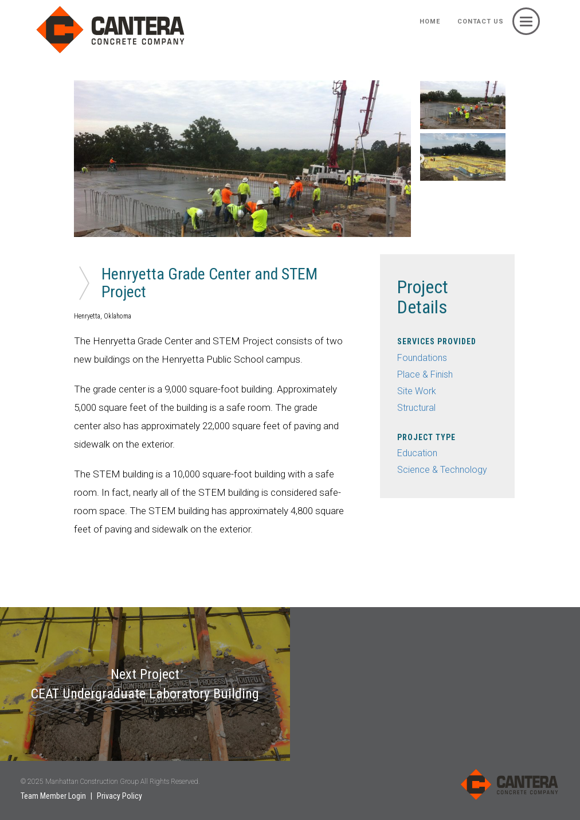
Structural (416, 407)
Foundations (422, 357)
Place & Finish (425, 374)
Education (417, 453)
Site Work (416, 391)
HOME (430, 21)
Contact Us (480, 21)
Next (419, 159)
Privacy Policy (119, 796)
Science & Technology (442, 469)
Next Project (145, 684)
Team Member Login (53, 796)
